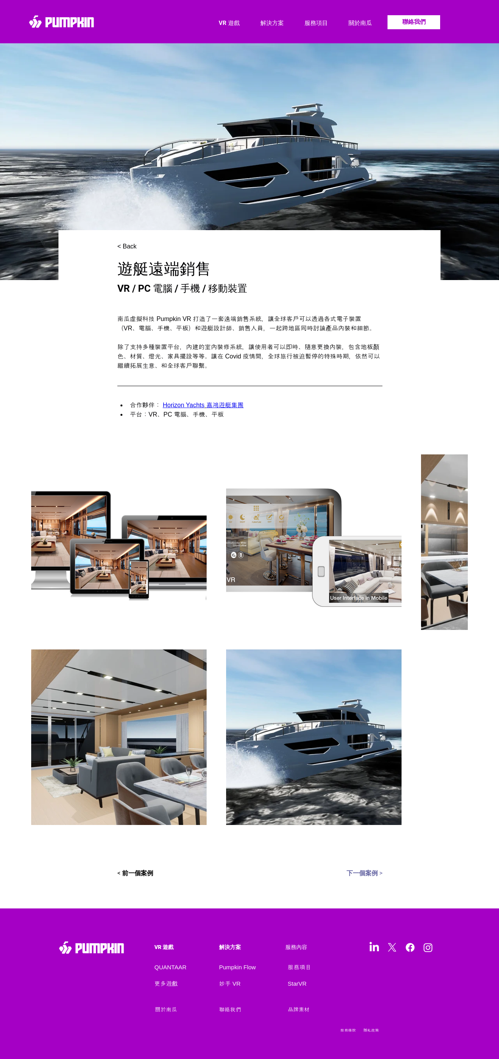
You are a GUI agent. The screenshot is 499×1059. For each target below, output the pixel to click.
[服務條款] (351, 1030)
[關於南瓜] (181, 1009)
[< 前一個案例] (148, 873)
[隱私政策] (376, 1030)
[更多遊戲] (186, 984)
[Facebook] (410, 947)
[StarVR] (319, 984)
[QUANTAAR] (186, 967)
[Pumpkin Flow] (250, 967)
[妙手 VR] (250, 984)
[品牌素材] (308, 1009)
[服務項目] (319, 967)
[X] (392, 947)
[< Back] (143, 246)
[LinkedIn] (374, 947)
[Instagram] (428, 947)
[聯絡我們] (414, 22)
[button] (266, 23)
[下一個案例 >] (356, 873)
